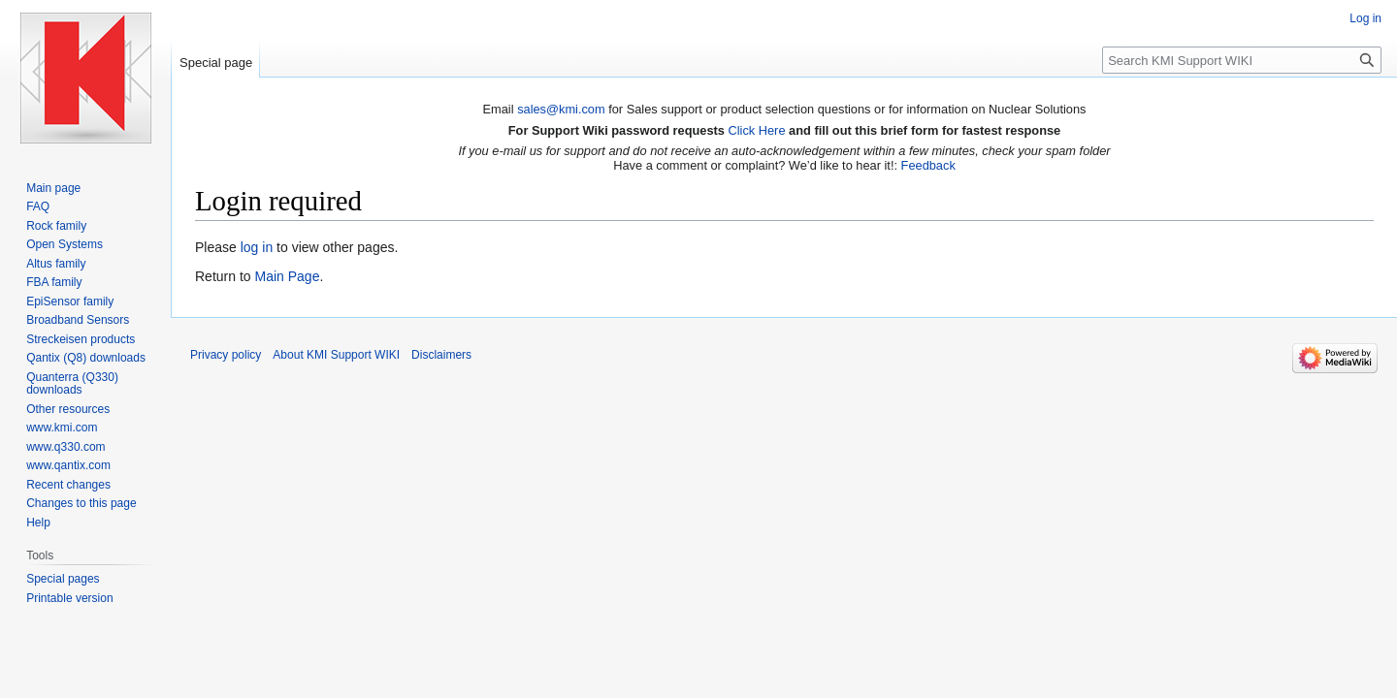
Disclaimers (441, 355)
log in (257, 247)
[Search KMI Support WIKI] (1241, 60)
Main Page (286, 276)
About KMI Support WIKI (336, 355)
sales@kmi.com (561, 109)
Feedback (928, 165)
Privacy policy (225, 355)
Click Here (756, 130)
